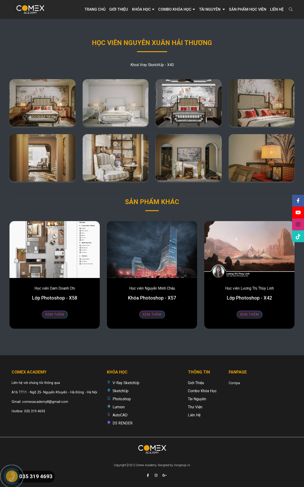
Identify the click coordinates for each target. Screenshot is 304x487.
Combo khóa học (176, 9)
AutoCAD (120, 415)
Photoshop (122, 399)
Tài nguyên (212, 9)
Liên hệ (277, 9)
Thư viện (195, 407)
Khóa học (143, 9)
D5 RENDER (123, 423)
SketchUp (120, 391)
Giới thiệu (118, 9)
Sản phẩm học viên (247, 9)
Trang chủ (95, 9)
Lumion (119, 407)
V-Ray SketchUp (126, 383)
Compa (234, 383)
